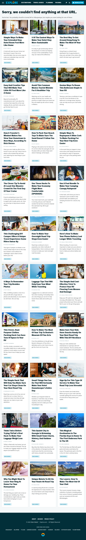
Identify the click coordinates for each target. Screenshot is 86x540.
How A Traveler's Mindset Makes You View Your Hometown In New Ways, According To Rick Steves (15, 138)
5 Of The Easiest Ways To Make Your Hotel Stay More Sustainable (43, 40)
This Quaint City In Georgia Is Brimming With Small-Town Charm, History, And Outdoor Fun (43, 436)
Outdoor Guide (66, 529)
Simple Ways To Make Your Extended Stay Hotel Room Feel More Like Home (14, 41)
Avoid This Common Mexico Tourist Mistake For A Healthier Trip (42, 88)
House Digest (42, 529)
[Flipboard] (66, 2)
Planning (49, 2)
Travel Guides (38, 2)
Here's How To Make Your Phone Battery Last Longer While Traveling (71, 236)
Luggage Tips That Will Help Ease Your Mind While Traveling (42, 284)
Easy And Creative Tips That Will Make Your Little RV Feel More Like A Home (15, 89)
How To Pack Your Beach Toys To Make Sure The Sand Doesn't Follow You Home (43, 137)
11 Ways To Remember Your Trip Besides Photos (14, 284)
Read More (7, 62)
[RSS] (69, 2)
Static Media (34, 522)
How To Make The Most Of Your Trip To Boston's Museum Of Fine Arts (42, 332)
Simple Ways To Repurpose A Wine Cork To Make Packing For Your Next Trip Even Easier (70, 138)
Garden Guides (31, 529)
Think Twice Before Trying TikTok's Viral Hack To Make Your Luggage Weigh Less (13, 435)
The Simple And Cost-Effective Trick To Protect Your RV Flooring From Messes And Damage (70, 286)
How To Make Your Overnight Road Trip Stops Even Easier (41, 236)
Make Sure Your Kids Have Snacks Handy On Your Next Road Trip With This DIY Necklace (70, 334)
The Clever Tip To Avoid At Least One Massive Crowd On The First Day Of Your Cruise (14, 187)
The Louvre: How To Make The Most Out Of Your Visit (70, 481)
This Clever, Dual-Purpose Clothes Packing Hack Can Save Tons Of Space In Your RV (14, 335)
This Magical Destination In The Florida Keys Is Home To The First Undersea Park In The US (71, 436)
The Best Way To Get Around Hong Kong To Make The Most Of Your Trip (70, 41)
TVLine (23, 529)
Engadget (9, 529)
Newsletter (78, 2)
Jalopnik (16, 529)
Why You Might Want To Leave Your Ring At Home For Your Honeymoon (14, 483)
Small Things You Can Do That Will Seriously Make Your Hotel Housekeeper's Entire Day (42, 385)
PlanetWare (76, 529)
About (34, 519)
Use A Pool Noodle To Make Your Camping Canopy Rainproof (69, 186)
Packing (58, 2)
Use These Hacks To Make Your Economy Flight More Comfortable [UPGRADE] (41, 188)
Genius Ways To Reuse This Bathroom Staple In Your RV (71, 88)
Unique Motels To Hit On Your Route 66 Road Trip (43, 480)
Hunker (50, 529)
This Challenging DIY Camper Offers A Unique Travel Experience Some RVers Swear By (15, 238)
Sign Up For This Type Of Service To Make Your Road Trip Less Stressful (71, 383)
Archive (40, 519)
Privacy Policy (49, 519)
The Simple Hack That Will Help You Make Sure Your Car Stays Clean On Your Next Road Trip (15, 384)
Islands (57, 529)
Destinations (26, 2)
